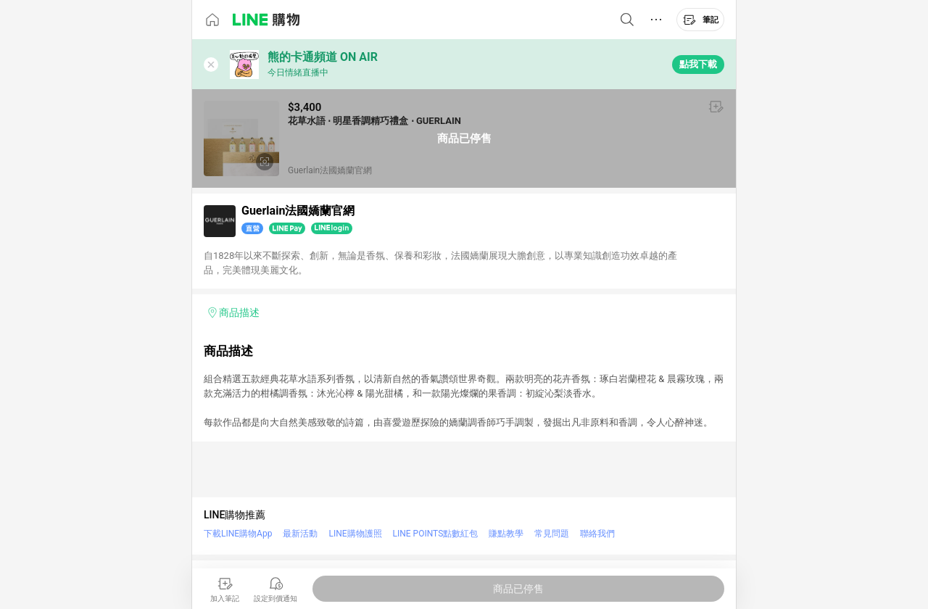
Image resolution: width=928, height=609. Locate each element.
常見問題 (551, 534)
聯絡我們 (597, 534)
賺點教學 (506, 534)
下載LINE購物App (238, 534)
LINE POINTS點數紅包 (435, 534)
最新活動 (300, 534)
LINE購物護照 (354, 534)
